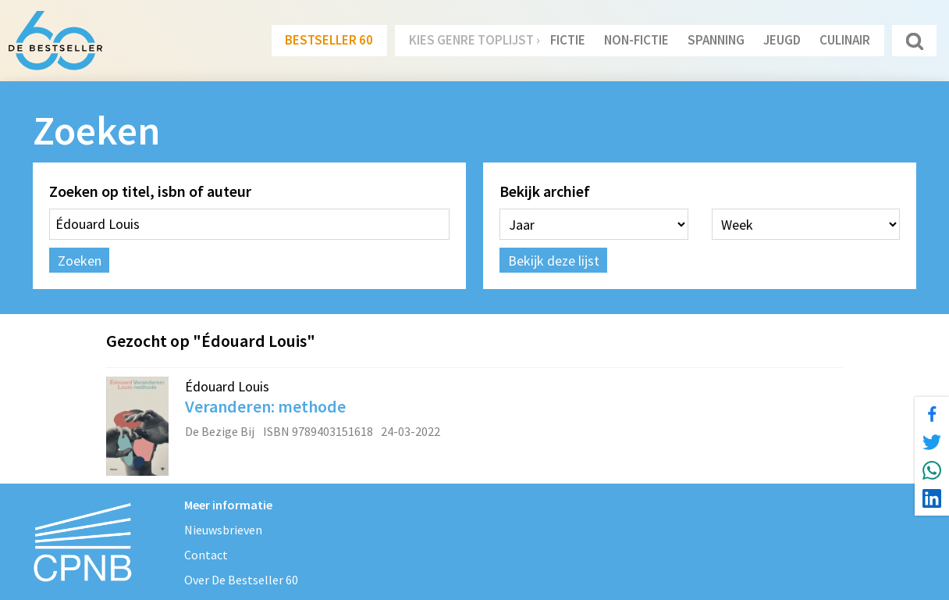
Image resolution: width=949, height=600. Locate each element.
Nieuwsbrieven (223, 530)
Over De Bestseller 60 (241, 580)
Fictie (567, 39)
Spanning (716, 39)
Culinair (844, 39)
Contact (206, 554)
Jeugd (782, 39)
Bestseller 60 (329, 39)
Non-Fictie (636, 39)
